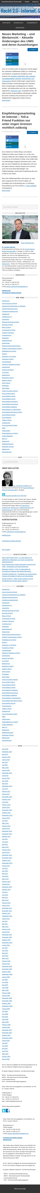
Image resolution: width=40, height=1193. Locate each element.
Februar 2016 (6, 805)
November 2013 (7, 858)
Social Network (6, 417)
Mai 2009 (5, 985)
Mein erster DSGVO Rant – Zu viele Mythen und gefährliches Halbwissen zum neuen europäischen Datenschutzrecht (17, 560)
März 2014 (5, 847)
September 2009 (7, 974)
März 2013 (5, 879)
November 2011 (7, 911)
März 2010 (5, 958)
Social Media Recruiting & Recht (12, 412)
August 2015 (6, 818)
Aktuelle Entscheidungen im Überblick (13, 306)
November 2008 (7, 1001)
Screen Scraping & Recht (10, 391)
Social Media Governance (10, 404)
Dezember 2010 (7, 934)
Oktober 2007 (6, 1035)
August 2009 (6, 977)
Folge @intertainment (27, 243)
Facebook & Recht (8, 359)
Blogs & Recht (6, 327)
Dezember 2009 (7, 966)
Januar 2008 (6, 1027)
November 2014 (7, 834)
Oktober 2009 (6, 971)
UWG (3, 428)
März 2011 (5, 926)
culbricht (14, 48)
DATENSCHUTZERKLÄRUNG (11, 293)
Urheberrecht (32, 23)
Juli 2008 (5, 1011)
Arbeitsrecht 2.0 (7, 317)
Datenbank (5, 338)
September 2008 (7, 1006)
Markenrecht (6, 375)
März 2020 (5, 767)
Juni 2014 (5, 842)
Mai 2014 (5, 844)
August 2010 (6, 945)
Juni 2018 (5, 781)
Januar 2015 (6, 828)
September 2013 (7, 863)
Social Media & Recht (8, 396)
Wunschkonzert (7, 452)
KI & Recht (5, 372)
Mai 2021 (5, 762)
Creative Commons (8, 332)
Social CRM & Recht (8, 393)
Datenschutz (18, 23)
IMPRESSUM (6, 291)
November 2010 (7, 937)
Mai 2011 (5, 924)
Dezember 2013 (7, 855)
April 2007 (5, 1051)
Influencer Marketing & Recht (11, 364)
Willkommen (6, 449)
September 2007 (7, 1038)
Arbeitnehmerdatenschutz (10, 311)
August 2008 (6, 1009)
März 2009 (5, 990)
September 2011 (7, 916)
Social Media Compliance (10, 401)
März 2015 (5, 823)
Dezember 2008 (7, 998)
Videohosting (6, 430)
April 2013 (5, 876)
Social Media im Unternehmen (11, 409)
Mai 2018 (5, 783)
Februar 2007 (6, 1056)
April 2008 (5, 1019)
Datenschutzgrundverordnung (11, 346)
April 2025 (5, 749)
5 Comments (32, 49)
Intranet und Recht (8, 370)
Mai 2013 (5, 873)
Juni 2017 (5, 789)
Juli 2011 (5, 921)
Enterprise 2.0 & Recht (9, 356)
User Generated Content (9, 425)
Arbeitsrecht (5, 314)
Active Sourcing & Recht (9, 303)
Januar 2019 (6, 778)
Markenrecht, (6, 264)
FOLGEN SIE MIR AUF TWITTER (14, 495)
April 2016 (5, 802)
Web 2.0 (4, 438)
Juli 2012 (5, 892)
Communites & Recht (8, 330)
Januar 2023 (6, 759)
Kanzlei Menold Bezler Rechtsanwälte (12, 1)
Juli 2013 (5, 868)
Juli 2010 (5, 948)
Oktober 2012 (6, 889)
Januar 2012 (6, 905)
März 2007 (5, 1054)
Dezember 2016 (7, 797)
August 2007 (6, 1040)
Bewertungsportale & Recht (10, 322)
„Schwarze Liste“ (15, 91)
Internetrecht (6, 367)
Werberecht (5, 441)
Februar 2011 (6, 929)
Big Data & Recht (7, 325)
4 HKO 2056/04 (31, 186)
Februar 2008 (6, 1025)
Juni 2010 (5, 950)
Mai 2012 (5, 897)
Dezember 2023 (7, 752)
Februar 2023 (6, 757)
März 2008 (5, 1022)
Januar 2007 (6, 1059)
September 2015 (7, 815)
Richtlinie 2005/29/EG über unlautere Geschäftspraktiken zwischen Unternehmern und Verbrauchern (18, 78)
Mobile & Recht (7, 380)
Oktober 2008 (6, 1003)
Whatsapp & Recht (8, 446)
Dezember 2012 (7, 887)
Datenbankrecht (7, 340)
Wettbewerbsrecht (7, 444)
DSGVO (4, 354)
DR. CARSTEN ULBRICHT (21, 486)
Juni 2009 (5, 982)
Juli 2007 (5, 1043)
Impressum (35, 1)
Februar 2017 (6, 791)
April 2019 (5, 775)
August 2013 (6, 866)
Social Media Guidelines (9, 407)
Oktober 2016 (6, 799)
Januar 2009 (6, 995)
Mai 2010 (5, 953)
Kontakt (27, 1)
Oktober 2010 (6, 940)
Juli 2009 (5, 979)
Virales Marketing (7, 436)
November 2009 (7, 969)
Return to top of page (20, 1188)
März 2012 (5, 900)
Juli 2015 (5, 820)
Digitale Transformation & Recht (12, 348)
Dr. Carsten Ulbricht (8, 247)
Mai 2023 (5, 754)
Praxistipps (20, 28)
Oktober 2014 (6, 836)
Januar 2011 (6, 932)
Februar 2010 (6, 961)
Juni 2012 (5, 895)
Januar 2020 (6, 770)
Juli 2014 (5, 839)
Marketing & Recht (8, 378)
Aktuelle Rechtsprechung (10, 309)
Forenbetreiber (6, 362)
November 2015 (7, 810)
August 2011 (6, 918)
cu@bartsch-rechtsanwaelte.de (16, 532)
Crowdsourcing (6, 335)
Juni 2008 (5, 1014)
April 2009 (5, 987)
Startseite (6, 23)
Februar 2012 (6, 903)
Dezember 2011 (7, 908)
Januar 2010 (6, 964)
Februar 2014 (6, 850)
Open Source (6, 383)
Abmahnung (6, 301)
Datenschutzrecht (7, 510)
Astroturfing (5, 319)
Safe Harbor (6, 388)
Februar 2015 (6, 826)
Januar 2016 (6, 807)
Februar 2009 (6, 993)
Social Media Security (8, 415)
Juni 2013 (5, 871)
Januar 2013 (6, 884)
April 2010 (5, 956)
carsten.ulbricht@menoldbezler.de (17, 286)
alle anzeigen (6, 549)
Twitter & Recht (7, 420)
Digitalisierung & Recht (9, 351)
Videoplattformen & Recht (10, 433)
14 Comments (32, 132)
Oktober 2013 (6, 860)
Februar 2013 (6, 881)
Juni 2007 (5, 1046)
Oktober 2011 (6, 913)
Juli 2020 (5, 765)
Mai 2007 (5, 1048)
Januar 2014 (6, 852)
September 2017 (7, 786)
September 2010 (7, 942)
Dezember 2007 (7, 1030)
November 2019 (7, 773)
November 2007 (7, 1032)
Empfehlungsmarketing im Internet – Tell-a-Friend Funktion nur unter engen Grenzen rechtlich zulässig (18, 120)
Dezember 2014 (7, 831)
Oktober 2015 (6, 813)
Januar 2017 (6, 794)
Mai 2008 (5, 1017)
